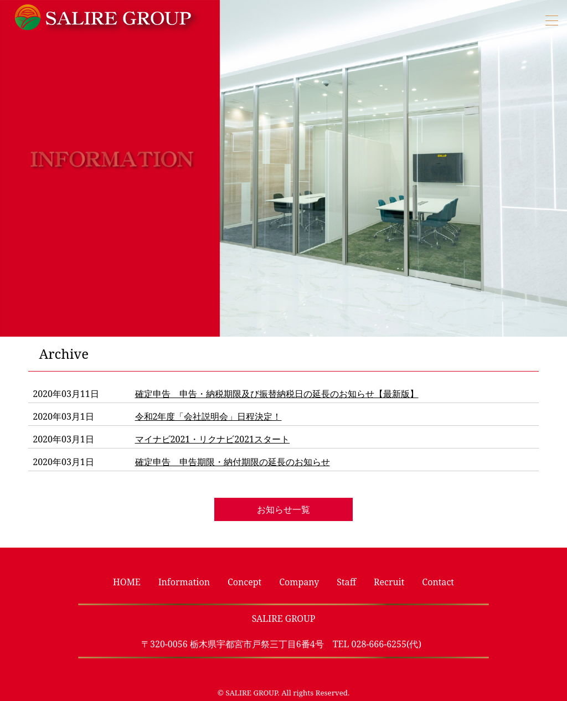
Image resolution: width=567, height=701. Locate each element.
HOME (127, 582)
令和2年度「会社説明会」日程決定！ (208, 416)
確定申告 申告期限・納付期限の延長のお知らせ (232, 462)
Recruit (389, 582)
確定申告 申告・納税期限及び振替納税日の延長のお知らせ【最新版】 (277, 394)
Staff (346, 582)
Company (299, 582)
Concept (244, 582)
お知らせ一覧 (283, 509)
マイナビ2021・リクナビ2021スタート (212, 439)
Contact (438, 582)
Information (184, 582)
